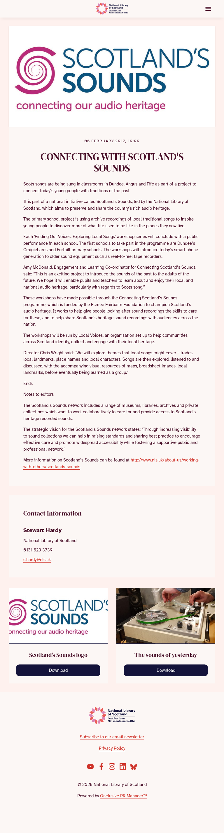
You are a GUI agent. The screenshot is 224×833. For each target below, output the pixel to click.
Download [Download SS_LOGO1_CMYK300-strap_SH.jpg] (58, 670)
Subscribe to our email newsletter (112, 737)
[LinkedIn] (123, 766)
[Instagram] (112, 766)
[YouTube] (90, 766)
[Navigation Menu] (208, 9)
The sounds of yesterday (165, 655)
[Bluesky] (133, 766)
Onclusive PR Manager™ (123, 796)
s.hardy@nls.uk (37, 559)
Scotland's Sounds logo (58, 655)
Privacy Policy (112, 748)
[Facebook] (101, 766)
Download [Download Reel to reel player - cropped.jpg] (166, 670)
